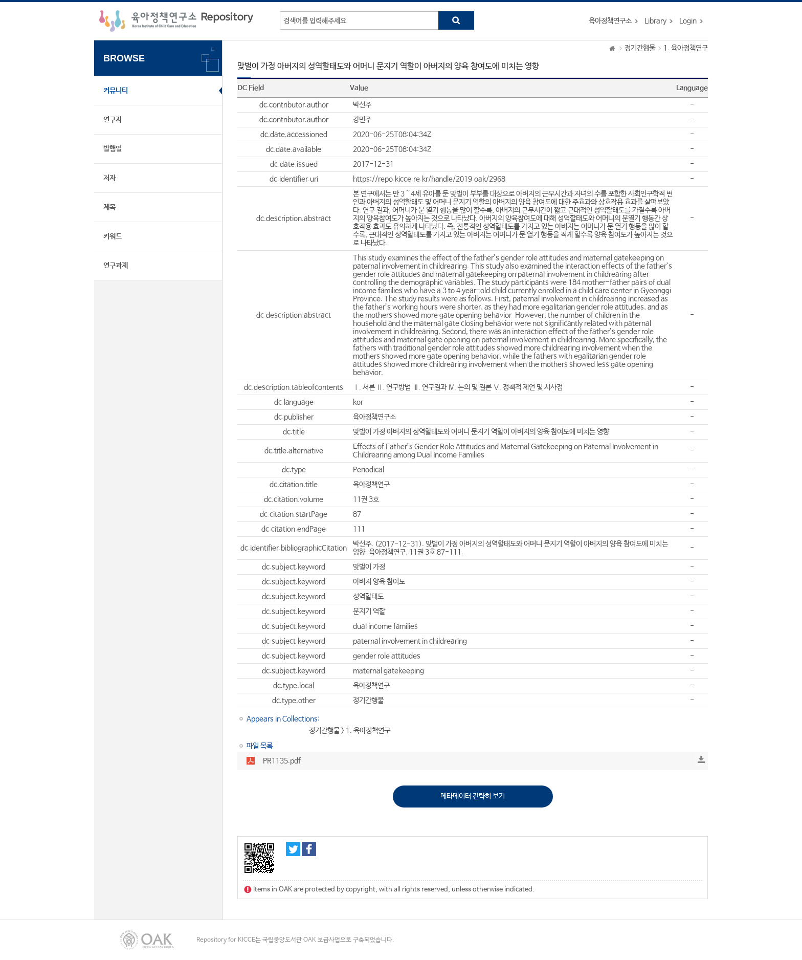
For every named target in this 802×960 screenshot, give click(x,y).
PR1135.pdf (282, 761)
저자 (109, 178)
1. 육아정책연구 (685, 48)
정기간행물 (640, 48)
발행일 (112, 149)
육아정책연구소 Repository (176, 21)
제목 (109, 207)
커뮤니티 (115, 90)
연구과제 (115, 265)
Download (701, 759)
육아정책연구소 (610, 21)
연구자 (112, 120)
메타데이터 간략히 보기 (472, 796)
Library (655, 21)
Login (688, 21)
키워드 (112, 236)
